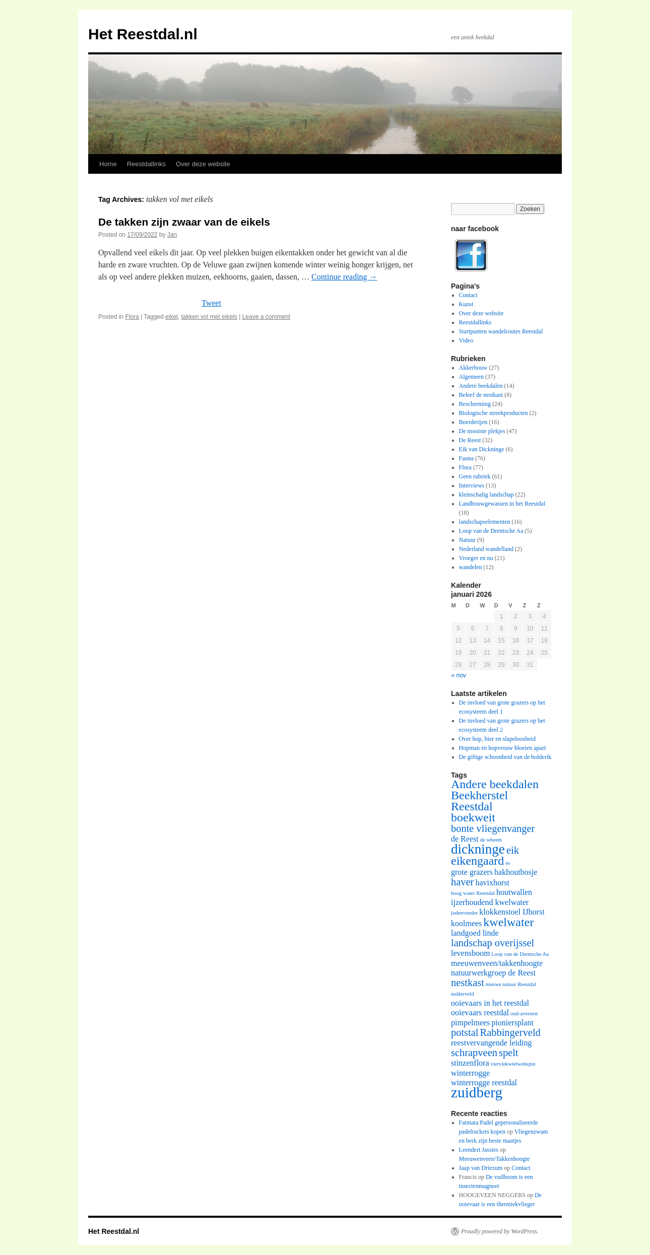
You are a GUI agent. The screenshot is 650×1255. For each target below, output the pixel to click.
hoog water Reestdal (473, 893)
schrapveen (474, 1052)
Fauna (466, 458)
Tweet (211, 303)
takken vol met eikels (209, 316)
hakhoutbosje (515, 872)
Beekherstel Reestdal (479, 801)
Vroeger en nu (476, 558)
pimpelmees (470, 1022)
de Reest (465, 838)
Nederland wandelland (486, 548)
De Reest (470, 440)
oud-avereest (524, 1013)
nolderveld (462, 994)
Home (108, 164)
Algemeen (471, 376)
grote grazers (472, 872)
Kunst (466, 304)
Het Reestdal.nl (143, 34)
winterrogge (470, 1073)
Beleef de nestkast (481, 394)
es (507, 863)
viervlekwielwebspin (513, 1064)
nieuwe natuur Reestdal (511, 984)
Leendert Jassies (478, 1149)
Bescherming (475, 403)
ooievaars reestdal (480, 1012)
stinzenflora (470, 1063)
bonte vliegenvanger (493, 828)
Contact (468, 295)
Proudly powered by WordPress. (500, 1231)
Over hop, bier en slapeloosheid (497, 738)
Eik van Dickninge (481, 449)
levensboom (470, 953)
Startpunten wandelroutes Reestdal (501, 331)
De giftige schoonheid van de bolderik (505, 756)
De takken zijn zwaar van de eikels (184, 222)
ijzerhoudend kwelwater (490, 902)
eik (512, 850)
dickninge (478, 849)
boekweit (473, 817)
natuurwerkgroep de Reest (493, 972)
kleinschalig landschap (486, 494)
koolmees (466, 923)
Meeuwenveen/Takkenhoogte (494, 1158)
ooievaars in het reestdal (490, 1003)
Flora (132, 316)
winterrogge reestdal (484, 1082)
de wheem (491, 840)
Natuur (467, 539)
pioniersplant (512, 1022)
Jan (172, 234)
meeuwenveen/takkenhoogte (497, 963)
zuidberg (476, 1092)
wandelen (470, 567)
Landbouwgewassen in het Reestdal (502, 503)
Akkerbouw (473, 367)
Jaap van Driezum (481, 1167)
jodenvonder (464, 913)
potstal (465, 1032)
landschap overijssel (492, 942)
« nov (458, 675)
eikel (171, 316)
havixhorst (492, 882)
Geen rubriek (475, 476)
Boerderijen (473, 422)
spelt (508, 1052)
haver (462, 881)
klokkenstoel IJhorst (511, 912)
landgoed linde (475, 933)
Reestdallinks (146, 164)
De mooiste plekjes (482, 431)
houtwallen (514, 892)
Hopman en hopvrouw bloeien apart (502, 747)
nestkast (467, 982)
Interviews (472, 485)
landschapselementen (484, 521)
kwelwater (508, 922)
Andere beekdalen (481, 385)
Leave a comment (266, 316)
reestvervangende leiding (491, 1042)
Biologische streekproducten (493, 412)
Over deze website (203, 164)
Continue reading (344, 276)
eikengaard (477, 860)
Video (466, 340)
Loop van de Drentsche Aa (491, 530)
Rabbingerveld (510, 1032)
